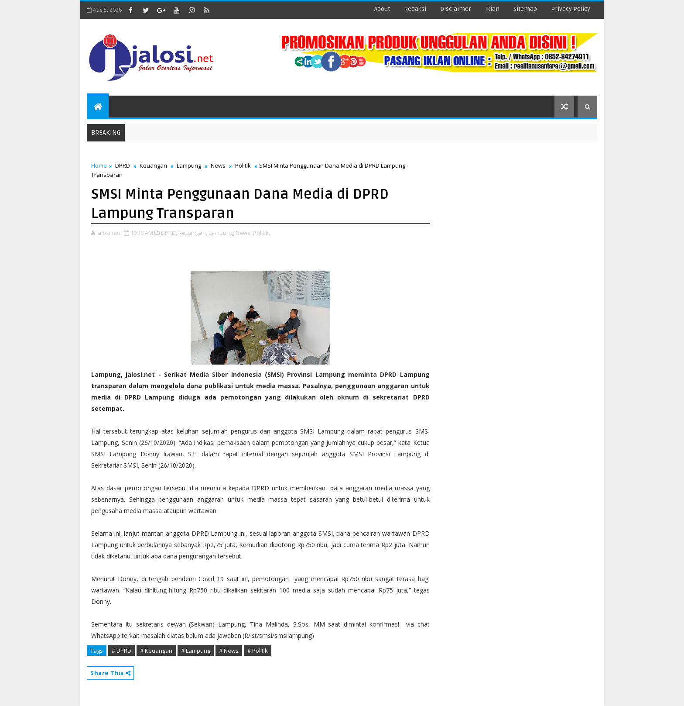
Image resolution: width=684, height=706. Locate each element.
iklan (492, 9)
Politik (243, 165)
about (382, 9)
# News (229, 650)
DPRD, (169, 233)
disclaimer (455, 9)
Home (99, 165)
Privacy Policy (570, 9)
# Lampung (195, 650)
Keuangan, (192, 233)
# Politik (257, 650)
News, (244, 233)
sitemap (525, 9)
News (218, 165)
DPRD (122, 165)
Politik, (261, 233)
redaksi (415, 9)
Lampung (189, 165)
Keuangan (153, 165)
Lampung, (221, 233)
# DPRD (121, 650)
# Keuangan (156, 650)
